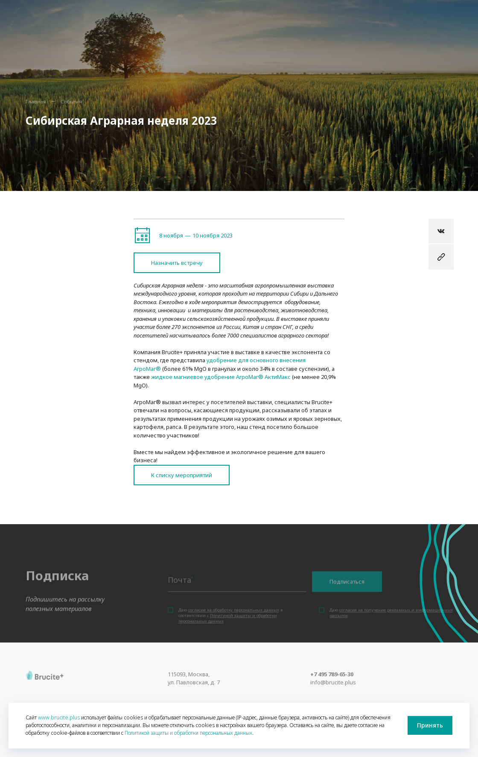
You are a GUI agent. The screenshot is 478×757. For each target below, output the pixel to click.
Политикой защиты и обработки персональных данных (188, 732)
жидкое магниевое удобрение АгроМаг (204, 377)
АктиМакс (277, 377)
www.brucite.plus (59, 717)
